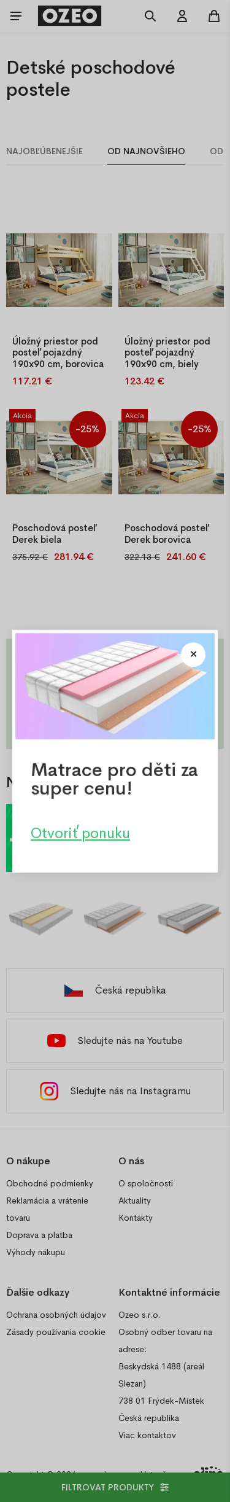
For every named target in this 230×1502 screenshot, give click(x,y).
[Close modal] (193, 654)
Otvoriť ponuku (80, 832)
